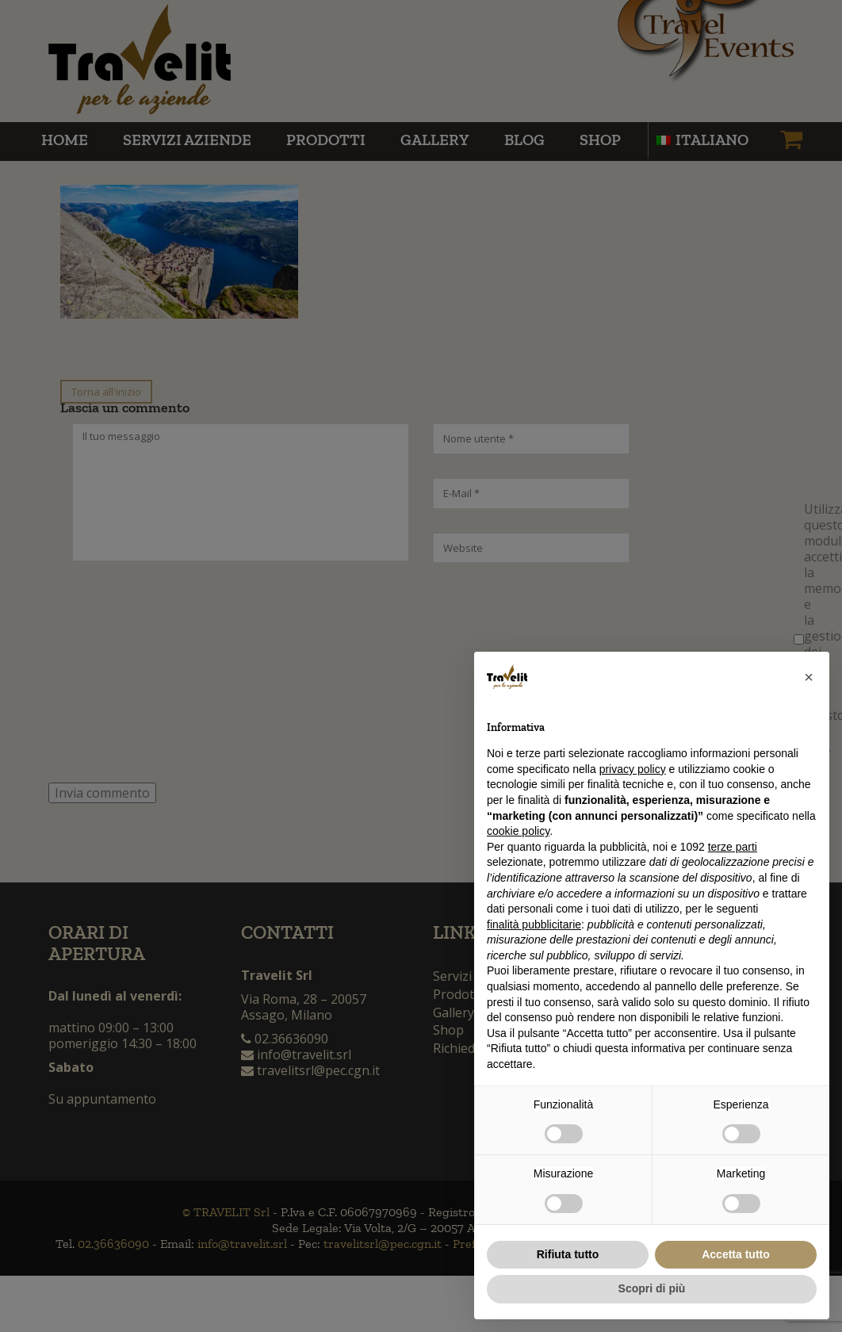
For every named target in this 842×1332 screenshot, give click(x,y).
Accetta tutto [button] (736, 1254)
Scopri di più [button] (652, 1288)
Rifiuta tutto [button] (568, 1254)
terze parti (732, 846)
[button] (808, 677)
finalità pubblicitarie (534, 924)
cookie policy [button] (518, 831)
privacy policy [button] (632, 769)
